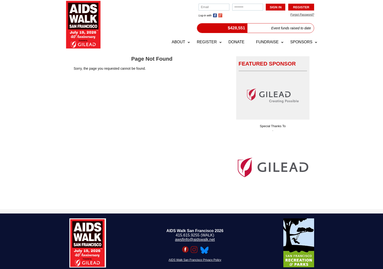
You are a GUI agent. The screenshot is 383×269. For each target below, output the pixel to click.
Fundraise (267, 42)
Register (207, 42)
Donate (236, 42)
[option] (272, 166)
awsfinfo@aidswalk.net (195, 239)
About (178, 42)
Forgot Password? (302, 14)
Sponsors (301, 42)
